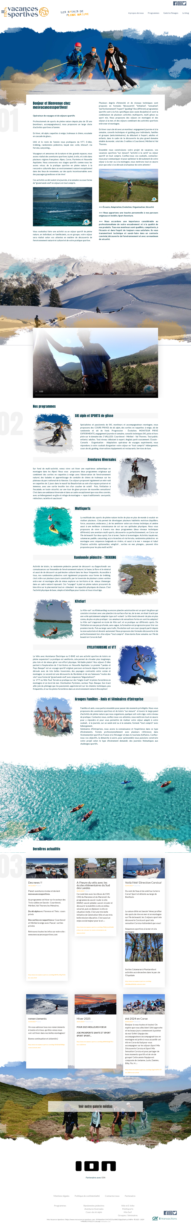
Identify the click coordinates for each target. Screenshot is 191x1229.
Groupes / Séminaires (128, 1215)
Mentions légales (61, 1196)
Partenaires (130, 1196)
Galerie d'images (170, 13)
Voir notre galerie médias (95, 1106)
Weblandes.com (105, 1221)
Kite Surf (128, 1212)
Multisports (127, 1209)
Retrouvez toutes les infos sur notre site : (46, 931)
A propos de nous (136, 13)
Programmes (153, 13)
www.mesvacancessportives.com (42, 934)
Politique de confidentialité (87, 1196)
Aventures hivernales (93, 1209)
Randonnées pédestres (93, 1205)
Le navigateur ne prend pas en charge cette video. (95, 363)
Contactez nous (112, 1196)
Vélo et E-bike (127, 1205)
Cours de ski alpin (94, 1212)
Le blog (185, 13)
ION (103, 1177)
